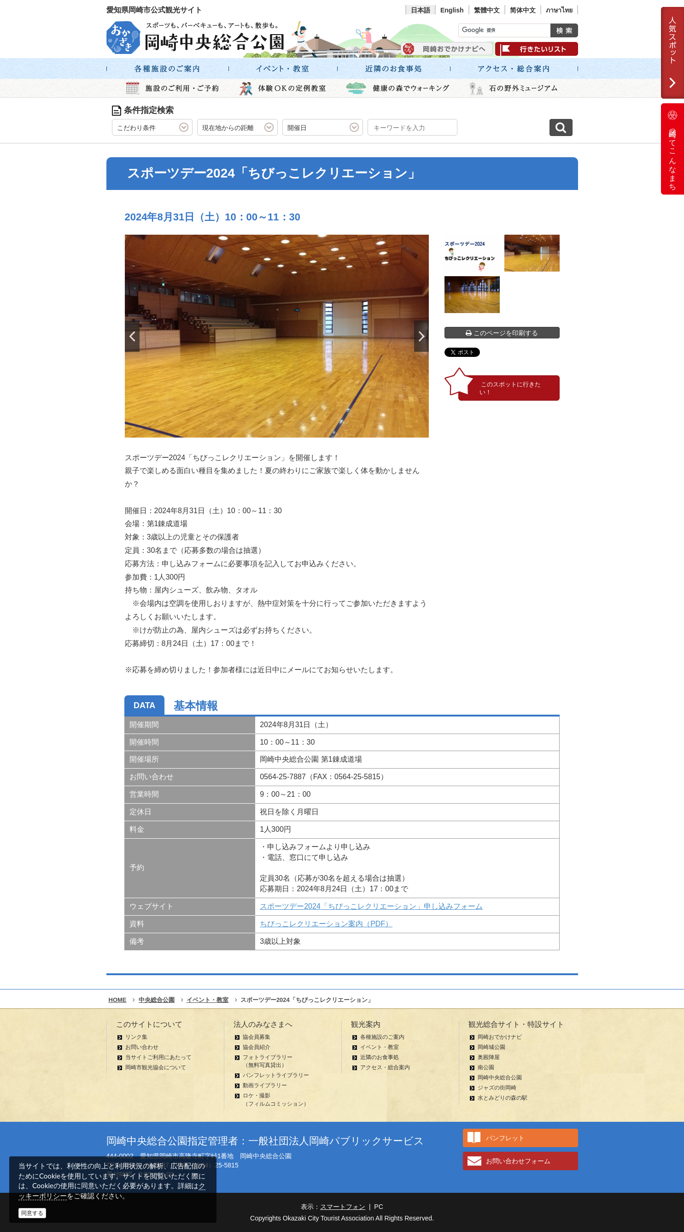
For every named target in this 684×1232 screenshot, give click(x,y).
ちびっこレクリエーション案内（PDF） (326, 924)
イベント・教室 (379, 1047)
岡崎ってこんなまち (672, 149)
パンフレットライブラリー (276, 1075)
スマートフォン (342, 1206)
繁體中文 (487, 10)
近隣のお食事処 (379, 1057)
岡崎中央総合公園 (500, 1077)
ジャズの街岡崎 (497, 1087)
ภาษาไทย (559, 10)
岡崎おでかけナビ (500, 1037)
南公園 (486, 1067)
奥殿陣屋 (489, 1057)
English (452, 10)
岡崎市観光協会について (155, 1067)
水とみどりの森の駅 (502, 1098)
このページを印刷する (502, 333)
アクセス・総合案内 (385, 1067)
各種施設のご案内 (382, 1037)
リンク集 (136, 1037)
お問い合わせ (141, 1047)
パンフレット (505, 1138)
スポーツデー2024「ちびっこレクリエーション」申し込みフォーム (371, 906)
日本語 (420, 10)
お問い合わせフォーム (518, 1161)
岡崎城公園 (491, 1047)
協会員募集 (256, 1037)
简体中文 (523, 10)
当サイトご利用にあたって (158, 1057)
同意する (32, 1213)
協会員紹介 (256, 1047)
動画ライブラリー (265, 1085)
